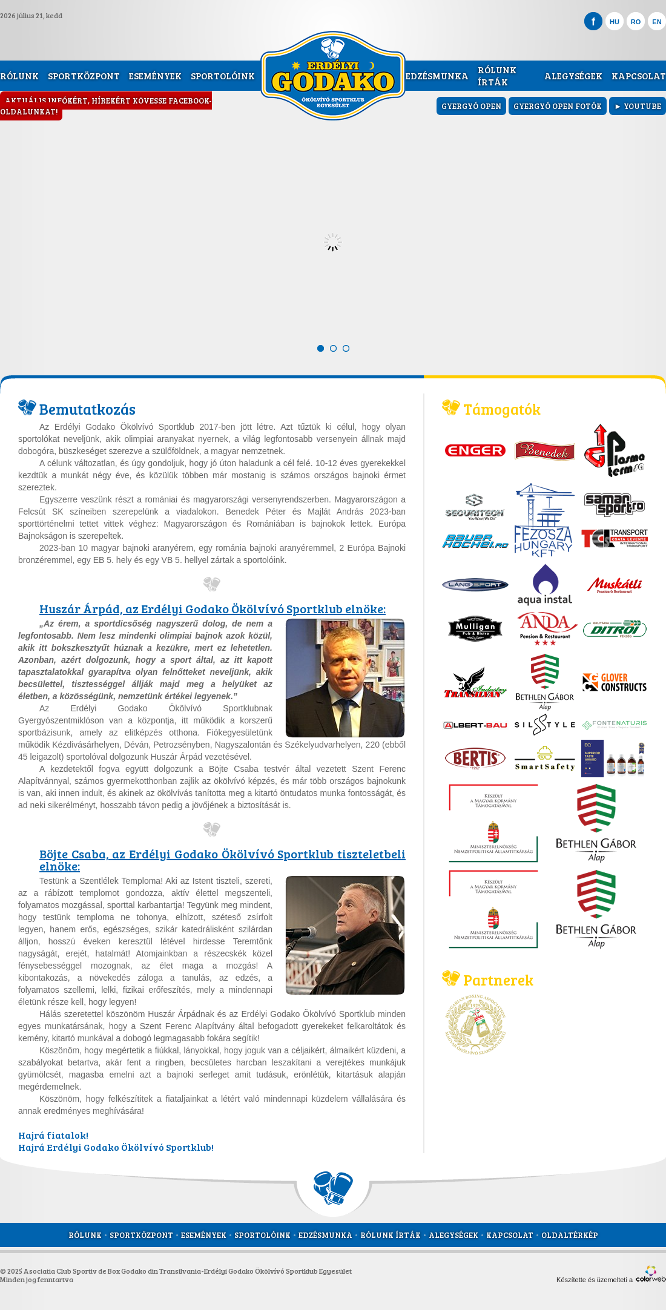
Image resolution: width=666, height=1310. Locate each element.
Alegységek (573, 76)
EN (656, 21)
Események (155, 76)
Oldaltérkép (569, 1234)
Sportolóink (223, 76)
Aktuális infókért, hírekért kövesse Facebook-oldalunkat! (106, 106)
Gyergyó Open (471, 105)
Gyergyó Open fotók (557, 105)
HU (614, 21)
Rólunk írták (497, 76)
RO (636, 21)
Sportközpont (84, 76)
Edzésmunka (437, 76)
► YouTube (637, 105)
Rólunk (19, 76)
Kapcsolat (639, 76)
